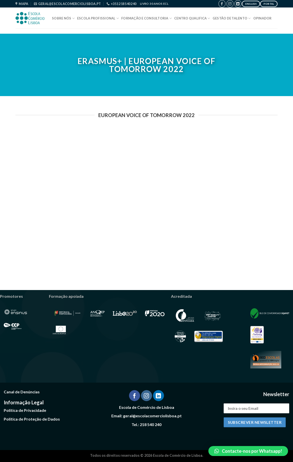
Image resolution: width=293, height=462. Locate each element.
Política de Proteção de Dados (32, 419)
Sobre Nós (63, 18)
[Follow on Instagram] (230, 3)
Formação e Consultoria (146, 18)
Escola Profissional (98, 18)
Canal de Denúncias (22, 391)
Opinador (262, 18)
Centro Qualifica (192, 18)
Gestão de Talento (232, 18)
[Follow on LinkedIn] (238, 3)
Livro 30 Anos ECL (154, 3)
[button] (248, 451)
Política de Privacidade (25, 410)
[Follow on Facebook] (222, 3)
